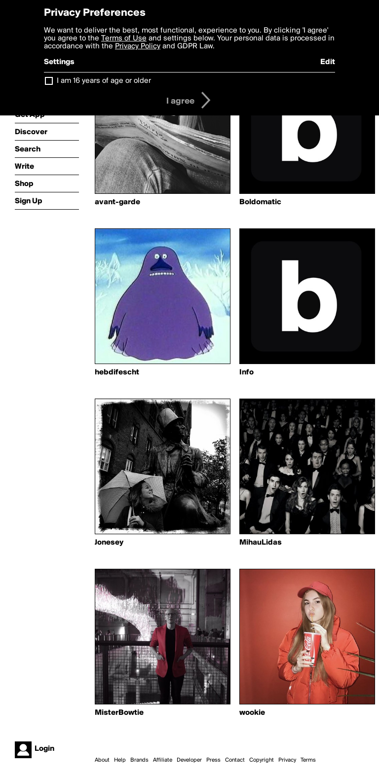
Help (120, 760)
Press (213, 760)
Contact (235, 760)
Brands (139, 760)
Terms (308, 760)
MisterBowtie (119, 713)
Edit (327, 62)
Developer (189, 760)
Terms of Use (124, 38)
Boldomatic (260, 202)
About (102, 760)
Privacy (287, 760)
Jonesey (109, 543)
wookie (252, 713)
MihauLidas (260, 543)
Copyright (261, 760)
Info (246, 372)
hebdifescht (117, 372)
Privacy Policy (137, 46)
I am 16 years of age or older (104, 81)
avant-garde (117, 202)
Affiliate (162, 760)
